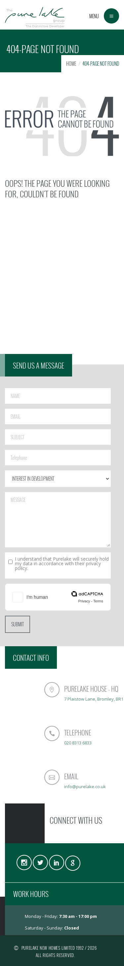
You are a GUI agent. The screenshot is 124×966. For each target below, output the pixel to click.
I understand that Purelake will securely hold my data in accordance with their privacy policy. (62, 564)
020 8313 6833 (103, 743)
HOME (71, 63)
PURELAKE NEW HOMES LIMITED (48, 947)
